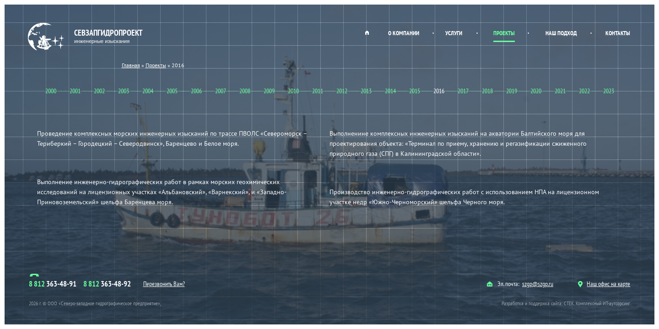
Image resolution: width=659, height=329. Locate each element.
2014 (390, 91)
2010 (293, 91)
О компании (403, 33)
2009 (269, 91)
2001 (75, 91)
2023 (608, 91)
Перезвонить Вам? (164, 284)
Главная (367, 32)
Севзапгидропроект (86, 37)
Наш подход (561, 33)
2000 (50, 91)
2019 (511, 91)
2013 (366, 91)
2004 (147, 91)
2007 (220, 91)
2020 (535, 91)
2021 (560, 91)
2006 (196, 91)
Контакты (617, 33)
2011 (317, 91)
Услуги (453, 33)
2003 (123, 91)
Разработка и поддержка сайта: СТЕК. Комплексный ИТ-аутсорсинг (566, 303)
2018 (487, 91)
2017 (463, 91)
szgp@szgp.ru (537, 284)
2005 (172, 91)
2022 (584, 91)
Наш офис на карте (604, 284)
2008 (244, 91)
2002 (99, 91)
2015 (414, 91)
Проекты (504, 33)
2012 (341, 91)
